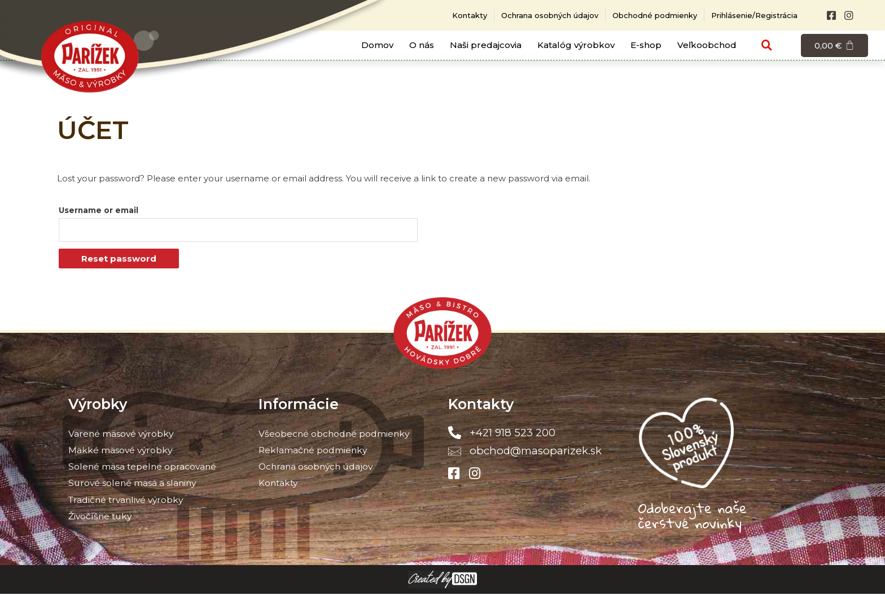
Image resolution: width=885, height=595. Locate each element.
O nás (421, 45)
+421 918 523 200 (512, 433)
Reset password (118, 259)
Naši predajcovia (486, 45)
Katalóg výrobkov (576, 45)
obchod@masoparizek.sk (535, 451)
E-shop (645, 45)
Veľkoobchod (707, 45)
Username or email (98, 210)
